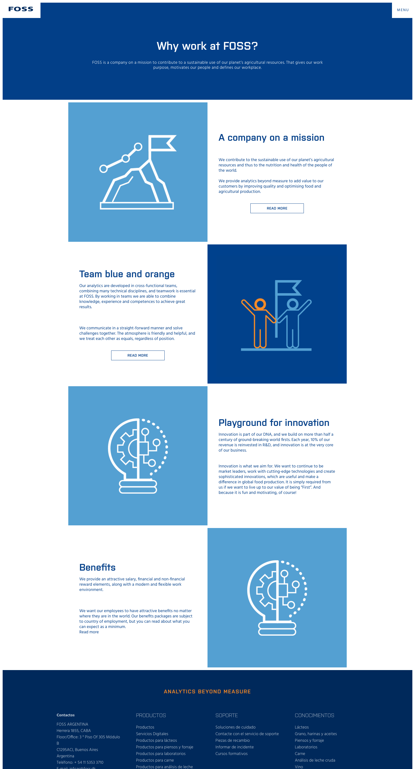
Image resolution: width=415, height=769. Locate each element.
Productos (145, 727)
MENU (403, 10)
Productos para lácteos (156, 740)
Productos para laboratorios (161, 753)
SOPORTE (226, 715)
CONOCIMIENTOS (314, 715)
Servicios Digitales (152, 734)
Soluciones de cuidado (235, 727)
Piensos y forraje (309, 740)
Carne (300, 753)
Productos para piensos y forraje (164, 747)
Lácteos (302, 727)
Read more (277, 208)
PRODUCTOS (151, 715)
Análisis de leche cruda (315, 760)
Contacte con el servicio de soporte (247, 734)
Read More (138, 355)
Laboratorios (306, 747)
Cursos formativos (231, 753)
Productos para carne (155, 760)
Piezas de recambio (232, 740)
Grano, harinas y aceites (316, 734)
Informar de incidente (234, 747)
